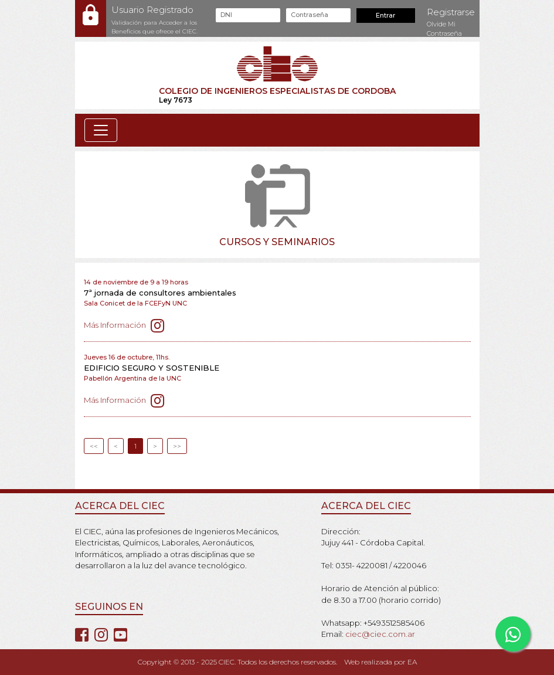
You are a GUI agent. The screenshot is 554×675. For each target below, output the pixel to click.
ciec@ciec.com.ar (380, 634)
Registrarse (451, 12)
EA (412, 661)
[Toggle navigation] (100, 130)
